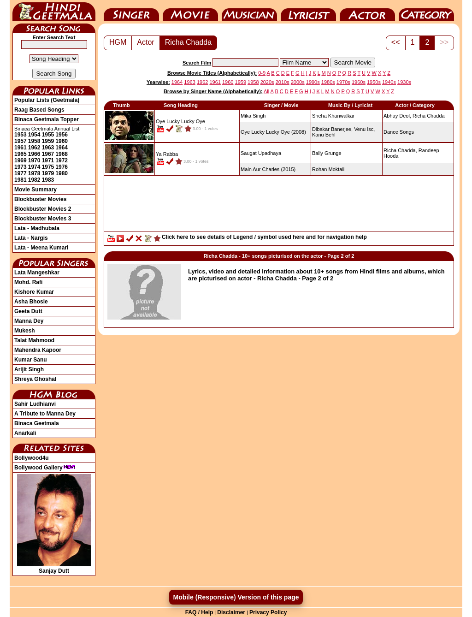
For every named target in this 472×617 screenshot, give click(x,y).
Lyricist (308, 10)
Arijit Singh (29, 369)
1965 (20, 154)
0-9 (262, 73)
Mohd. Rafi (28, 282)
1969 (20, 160)
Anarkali (25, 433)
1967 (48, 154)
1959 (48, 141)
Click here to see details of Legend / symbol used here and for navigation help (264, 237)
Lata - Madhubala (36, 228)
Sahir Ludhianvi (35, 404)
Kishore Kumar (34, 292)
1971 (48, 160)
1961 (20, 147)
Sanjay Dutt (54, 567)
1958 (34, 141)
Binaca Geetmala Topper (46, 119)
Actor (367, 10)
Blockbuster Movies (40, 199)
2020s (267, 82)
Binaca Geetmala (36, 423)
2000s (298, 82)
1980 (61, 173)
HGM (117, 42)
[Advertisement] (279, 205)
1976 (61, 167)
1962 (34, 147)
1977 (20, 173)
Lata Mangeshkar (36, 272)
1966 (34, 154)
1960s (359, 82)
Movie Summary (35, 189)
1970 (34, 160)
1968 (61, 154)
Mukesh (24, 330)
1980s (328, 82)
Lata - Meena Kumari (41, 247)
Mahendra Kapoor (37, 350)
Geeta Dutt (28, 311)
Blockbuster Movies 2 (42, 209)
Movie (190, 10)
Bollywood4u (31, 458)
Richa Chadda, (400, 150)
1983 (48, 180)
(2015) (268, 169)
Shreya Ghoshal (35, 379)
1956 (61, 134)
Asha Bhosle (31, 301)
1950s (374, 82)
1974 (34, 167)
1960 (61, 141)
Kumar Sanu (30, 359)
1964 (61, 147)
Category (426, 10)
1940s (389, 82)
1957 (20, 141)
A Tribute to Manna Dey (45, 413)
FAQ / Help (199, 612)
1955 (48, 134)
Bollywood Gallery (45, 467)
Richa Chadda (188, 42)
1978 (34, 173)
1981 (20, 180)
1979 (48, 173)
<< (395, 42)
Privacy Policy (268, 612)
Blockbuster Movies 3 (42, 218)
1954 (34, 134)
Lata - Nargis (31, 238)
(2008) (273, 132)
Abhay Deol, (397, 116)
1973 (20, 167)
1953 (20, 134)
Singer (131, 10)
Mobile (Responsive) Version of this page (236, 597)
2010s (282, 82)
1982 (34, 180)
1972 (61, 160)
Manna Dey (28, 321)
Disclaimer (231, 612)
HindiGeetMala (53, 10)
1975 (48, 167)
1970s (343, 82)
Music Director (249, 10)
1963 (48, 147)
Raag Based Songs (39, 110)
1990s (313, 82)
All (266, 91)
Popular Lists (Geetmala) (46, 100)
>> (444, 42)
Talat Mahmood (34, 340)
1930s (404, 82)
